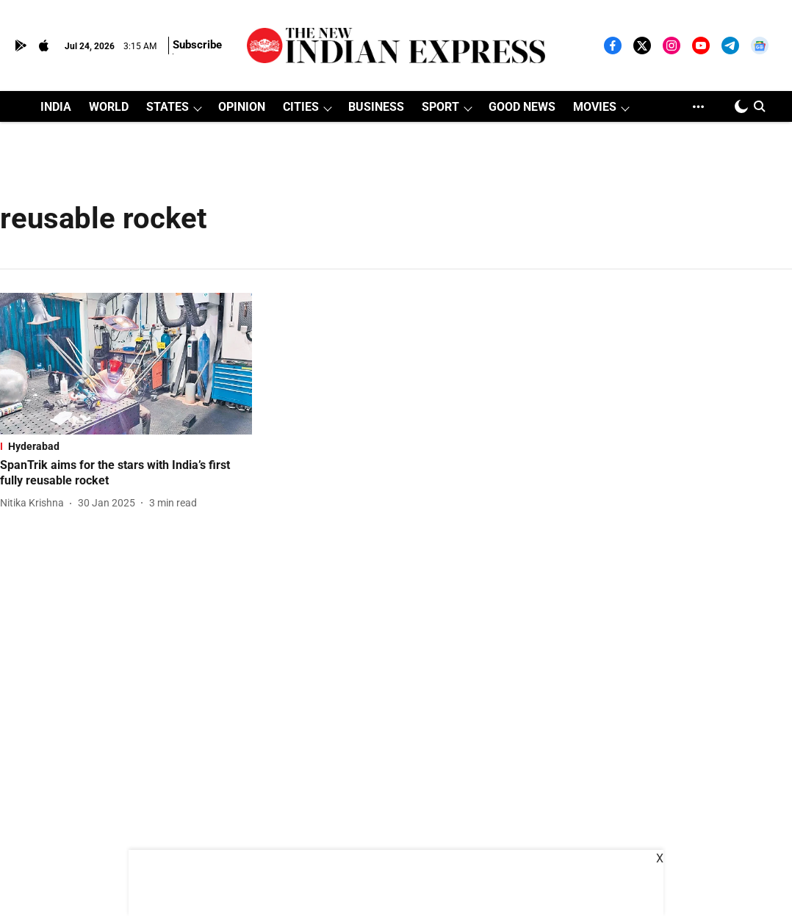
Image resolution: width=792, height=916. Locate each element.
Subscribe (197, 44)
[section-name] (126, 446)
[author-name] (35, 503)
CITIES (301, 107)
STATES (167, 107)
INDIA (55, 107)
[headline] (126, 473)
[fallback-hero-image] (126, 364)
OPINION (241, 107)
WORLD (109, 107)
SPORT (440, 107)
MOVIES (594, 107)
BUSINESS (376, 107)
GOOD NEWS (522, 107)
